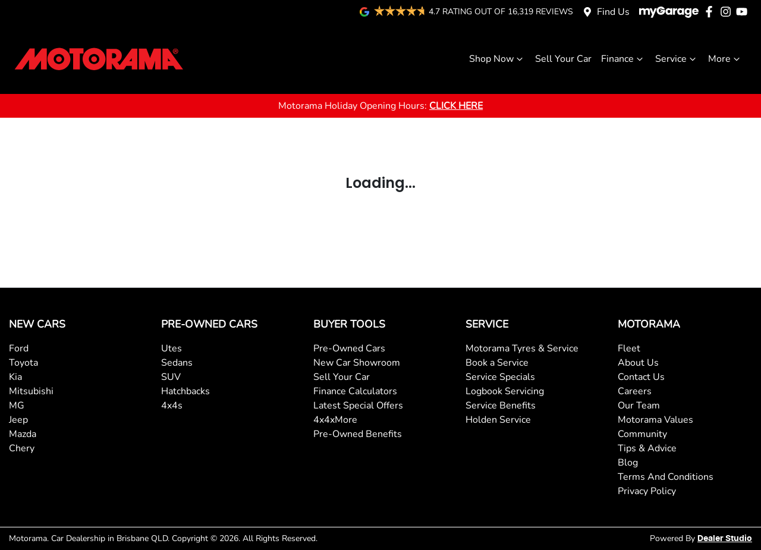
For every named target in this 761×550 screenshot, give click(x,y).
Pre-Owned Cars (349, 348)
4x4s (172, 405)
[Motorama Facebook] (711, 11)
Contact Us (641, 377)
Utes (171, 348)
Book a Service (497, 362)
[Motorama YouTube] (744, 11)
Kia (15, 377)
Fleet (629, 348)
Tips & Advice (647, 448)
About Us (638, 362)
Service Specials (500, 377)
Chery (21, 448)
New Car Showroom (356, 362)
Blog (628, 462)
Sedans (177, 362)
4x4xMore (335, 419)
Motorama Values (655, 419)
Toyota (23, 362)
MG (16, 405)
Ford (19, 348)
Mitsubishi (31, 391)
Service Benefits (501, 405)
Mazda (22, 434)
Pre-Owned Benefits (357, 434)
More (725, 58)
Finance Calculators (355, 391)
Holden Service (498, 419)
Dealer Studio (724, 539)
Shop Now (497, 58)
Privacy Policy (647, 491)
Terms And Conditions (665, 476)
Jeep (18, 419)
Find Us (613, 11)
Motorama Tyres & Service (522, 348)
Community (642, 434)
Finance (623, 58)
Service (677, 58)
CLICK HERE (456, 105)
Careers (635, 391)
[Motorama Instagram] (728, 11)
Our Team (639, 405)
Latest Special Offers (358, 405)
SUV (171, 377)
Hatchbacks (185, 391)
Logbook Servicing (505, 391)
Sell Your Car (563, 58)
